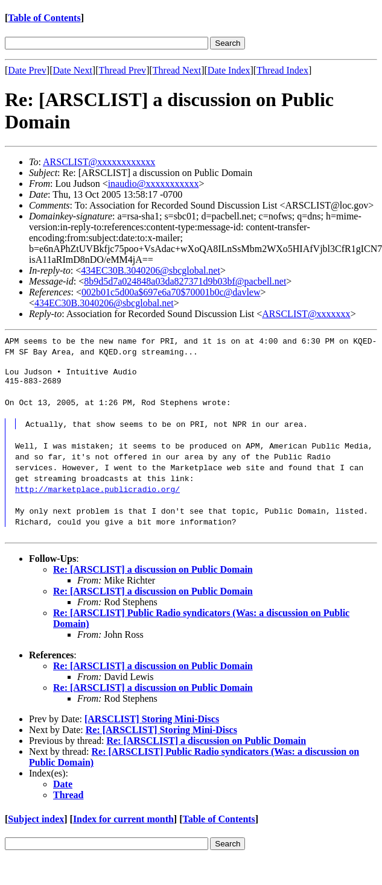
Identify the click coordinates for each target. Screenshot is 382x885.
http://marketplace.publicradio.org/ (97, 492)
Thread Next (177, 70)
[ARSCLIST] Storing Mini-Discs (151, 722)
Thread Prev (122, 70)
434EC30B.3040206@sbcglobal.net (150, 270)
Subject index (36, 822)
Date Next (72, 70)
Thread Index (282, 70)
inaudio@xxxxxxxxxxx (153, 183)
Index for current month (123, 822)
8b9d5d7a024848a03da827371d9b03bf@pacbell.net (185, 281)
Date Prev (27, 70)
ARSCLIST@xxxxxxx (306, 314)
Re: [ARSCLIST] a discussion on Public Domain (153, 573)
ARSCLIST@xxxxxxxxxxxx (99, 162)
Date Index (229, 70)
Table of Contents (44, 18)
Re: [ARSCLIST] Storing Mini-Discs (161, 733)
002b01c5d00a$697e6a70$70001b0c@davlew (170, 292)
